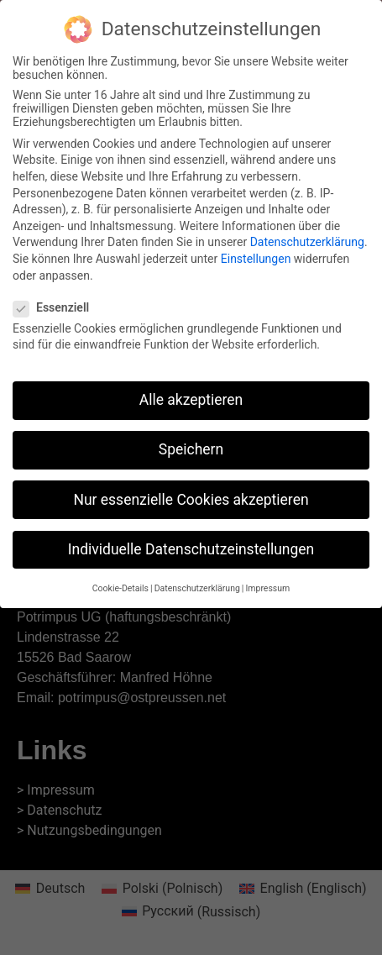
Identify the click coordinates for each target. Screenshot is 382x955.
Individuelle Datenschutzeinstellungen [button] (191, 542)
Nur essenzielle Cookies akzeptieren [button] (190, 493)
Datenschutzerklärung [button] (197, 581)
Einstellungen (256, 252)
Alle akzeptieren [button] (191, 394)
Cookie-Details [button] (120, 581)
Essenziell (56, 300)
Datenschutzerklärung (307, 236)
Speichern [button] (191, 443)
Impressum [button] (267, 581)
